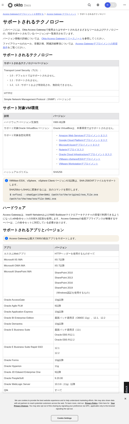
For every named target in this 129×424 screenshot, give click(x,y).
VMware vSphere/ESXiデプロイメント (79, 159)
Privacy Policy (91, 403)
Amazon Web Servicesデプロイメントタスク (83, 135)
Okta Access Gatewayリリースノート (62, 38)
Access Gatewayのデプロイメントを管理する (23, 14)
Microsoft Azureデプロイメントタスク (79, 145)
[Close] (125, 399)
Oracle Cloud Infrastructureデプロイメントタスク (85, 154)
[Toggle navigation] (124, 5)
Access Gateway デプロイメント (61, 14)
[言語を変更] (98, 5)
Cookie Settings (64, 418)
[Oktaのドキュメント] (18, 5)
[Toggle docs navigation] (2, 5)
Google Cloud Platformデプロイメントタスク (83, 140)
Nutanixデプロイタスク (71, 149)
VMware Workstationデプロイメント (78, 163)
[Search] (89, 4)
